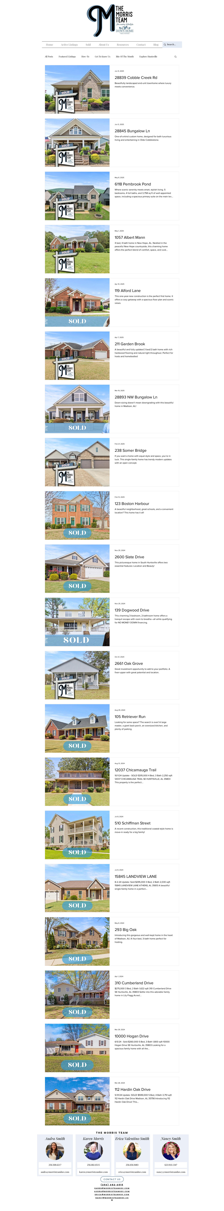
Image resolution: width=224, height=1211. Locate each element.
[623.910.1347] (171, 1165)
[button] (175, 56)
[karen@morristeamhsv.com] (93, 1172)
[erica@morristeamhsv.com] (132, 1172)
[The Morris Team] (191, 1202)
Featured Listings (67, 56)
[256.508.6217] (55, 1165)
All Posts (49, 56)
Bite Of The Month (125, 56)
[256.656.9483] (132, 1165)
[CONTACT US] (112, 1179)
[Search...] (171, 44)
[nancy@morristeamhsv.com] (171, 1172)
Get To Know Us (102, 56)
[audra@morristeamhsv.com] (55, 1172)
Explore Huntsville (148, 56)
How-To (85, 56)
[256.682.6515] (93, 1165)
